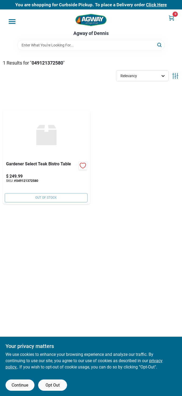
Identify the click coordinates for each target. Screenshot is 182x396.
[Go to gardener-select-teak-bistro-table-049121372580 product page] (46, 157)
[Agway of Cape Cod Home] (91, 20)
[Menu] (12, 21)
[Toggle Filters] (175, 76)
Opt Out (53, 385)
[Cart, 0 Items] (171, 18)
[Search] (160, 44)
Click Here (156, 4)
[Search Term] (91, 45)
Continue (20, 385)
